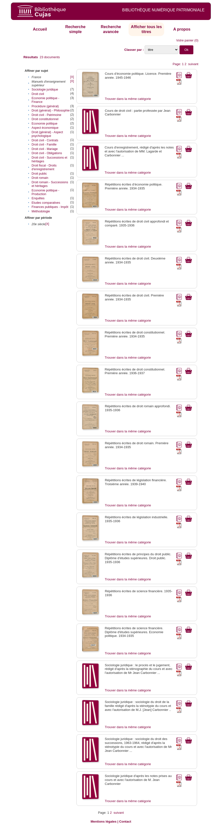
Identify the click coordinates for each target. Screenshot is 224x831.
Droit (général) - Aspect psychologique (47, 134)
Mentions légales (103, 821)
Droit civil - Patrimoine (46, 115)
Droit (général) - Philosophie (51, 110)
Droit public (39, 173)
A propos (182, 29)
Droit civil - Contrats (45, 140)
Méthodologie (41, 211)
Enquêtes (38, 198)
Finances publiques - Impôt (50, 207)
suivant (193, 64)
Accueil (40, 29)
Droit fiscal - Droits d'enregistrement (44, 167)
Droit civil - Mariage (45, 149)
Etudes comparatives (46, 202)
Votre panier (185, 40)
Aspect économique (45, 127)
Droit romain (40, 178)
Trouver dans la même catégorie (128, 99)
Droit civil (38, 94)
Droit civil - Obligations (47, 153)
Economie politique (44, 123)
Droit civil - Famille (44, 144)
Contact (125, 821)
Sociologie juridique (45, 89)
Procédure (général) (45, 106)
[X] (72, 77)
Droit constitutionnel (45, 119)
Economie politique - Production (45, 192)
